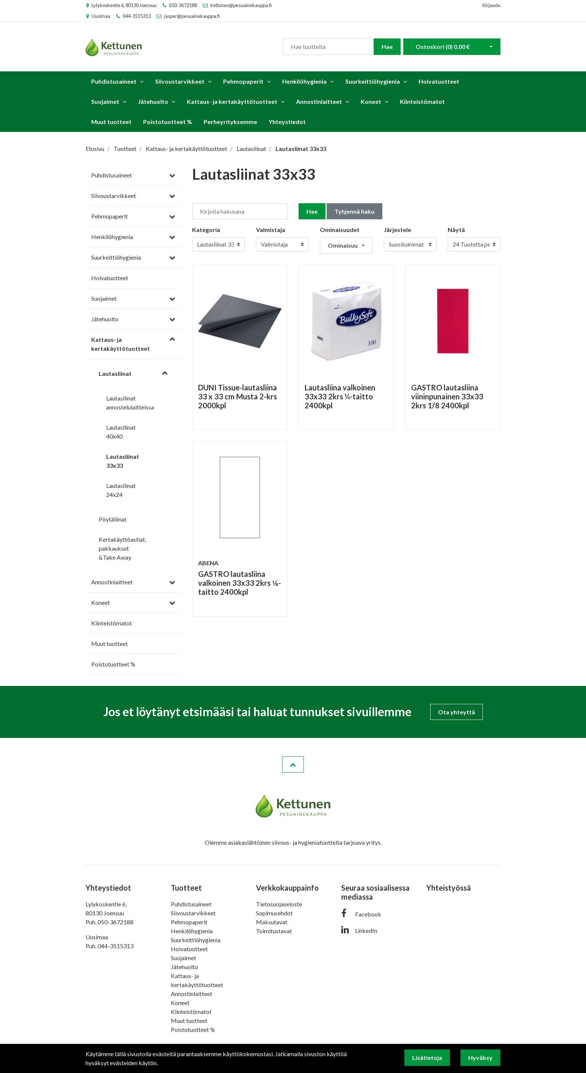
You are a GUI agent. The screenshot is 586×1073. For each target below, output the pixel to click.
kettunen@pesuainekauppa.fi (241, 5)
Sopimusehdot (274, 912)
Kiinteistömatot (422, 101)
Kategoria (206, 229)
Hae (387, 46)
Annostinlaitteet (319, 101)
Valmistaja (270, 229)
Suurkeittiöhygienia (372, 81)
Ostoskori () (443, 46)
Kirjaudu (491, 5)
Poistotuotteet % (167, 121)
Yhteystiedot (287, 121)
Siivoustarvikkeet (179, 81)
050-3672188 (183, 5)
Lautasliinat (115, 373)
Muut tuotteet (111, 121)
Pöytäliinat (113, 519)
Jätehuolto (153, 101)
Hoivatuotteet (439, 81)
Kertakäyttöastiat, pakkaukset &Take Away (122, 548)
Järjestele (397, 229)
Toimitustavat (274, 930)
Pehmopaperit (243, 81)
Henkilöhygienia (304, 81)
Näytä (456, 229)
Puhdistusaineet (113, 81)
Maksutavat (271, 921)
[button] (346, 245)
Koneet (371, 101)
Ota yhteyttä (456, 711)
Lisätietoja (427, 1057)
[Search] (328, 46)
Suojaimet (105, 101)
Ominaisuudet (340, 229)
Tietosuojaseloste (279, 903)
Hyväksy (480, 1057)
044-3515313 (137, 16)
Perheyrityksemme (230, 121)
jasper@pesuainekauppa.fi (192, 16)
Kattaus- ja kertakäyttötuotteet (232, 101)
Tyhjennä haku (354, 211)
